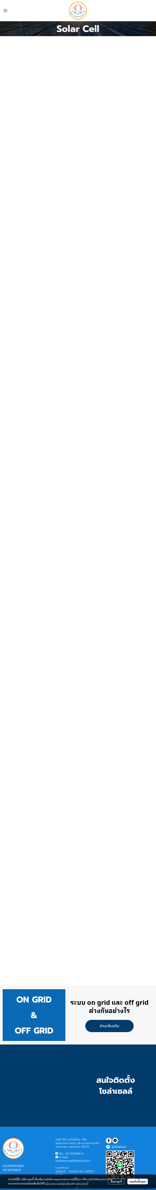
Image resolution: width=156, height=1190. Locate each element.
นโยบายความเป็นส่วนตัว (57, 1183)
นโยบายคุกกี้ (82, 1183)
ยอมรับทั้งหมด (138, 1181)
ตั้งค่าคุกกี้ (116, 1181)
